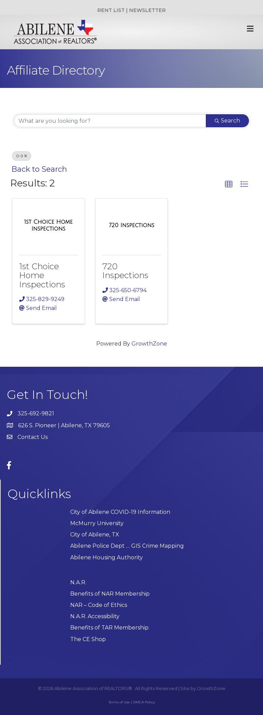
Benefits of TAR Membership (109, 627)
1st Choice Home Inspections (42, 275)
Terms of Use (119, 702)
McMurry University (97, 523)
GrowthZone (149, 343)
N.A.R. (78, 582)
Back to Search (39, 169)
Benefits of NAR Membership (110, 593)
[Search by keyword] (110, 120)
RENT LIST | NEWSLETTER (131, 10)
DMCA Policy (144, 702)
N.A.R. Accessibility (95, 616)
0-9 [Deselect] (21, 155)
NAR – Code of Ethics (98, 605)
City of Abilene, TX (94, 534)
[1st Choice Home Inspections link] (48, 225)
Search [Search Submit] (227, 120)
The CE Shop (88, 639)
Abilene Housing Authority (106, 557)
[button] (229, 184)
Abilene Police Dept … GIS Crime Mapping (127, 546)
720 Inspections (125, 270)
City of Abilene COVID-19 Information (120, 512)
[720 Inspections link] (131, 225)
